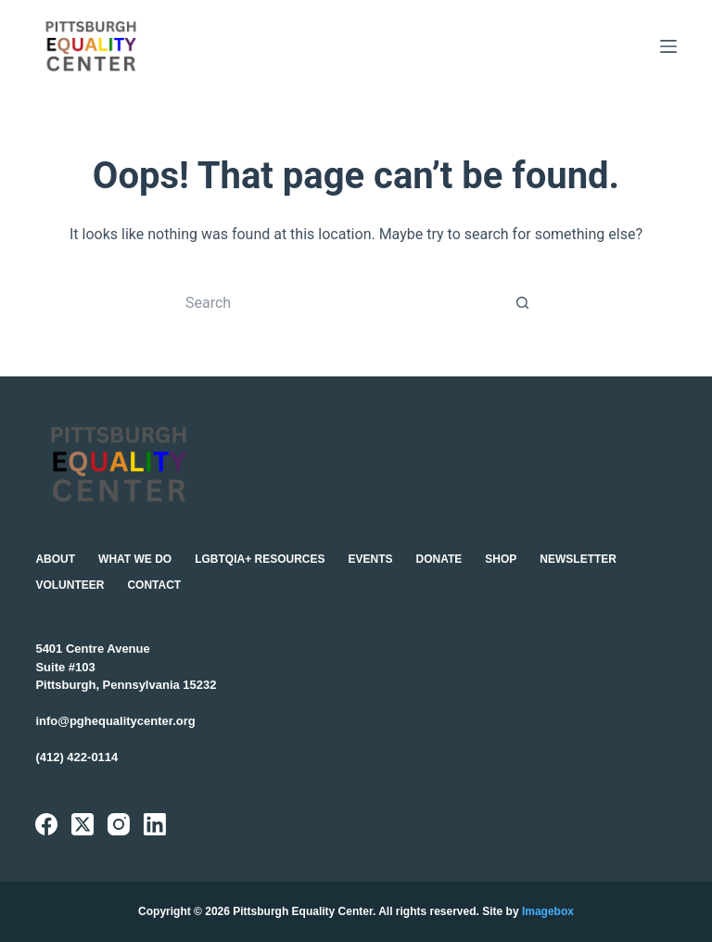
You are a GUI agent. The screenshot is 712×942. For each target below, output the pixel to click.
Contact (154, 585)
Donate (439, 559)
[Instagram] (119, 824)
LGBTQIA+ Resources (259, 559)
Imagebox (548, 911)
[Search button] (522, 302)
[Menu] (668, 46)
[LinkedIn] (155, 824)
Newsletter (578, 559)
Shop (500, 559)
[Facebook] (46, 824)
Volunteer (69, 585)
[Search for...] (337, 302)
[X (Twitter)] (82, 824)
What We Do (135, 559)
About (55, 559)
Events (371, 559)
